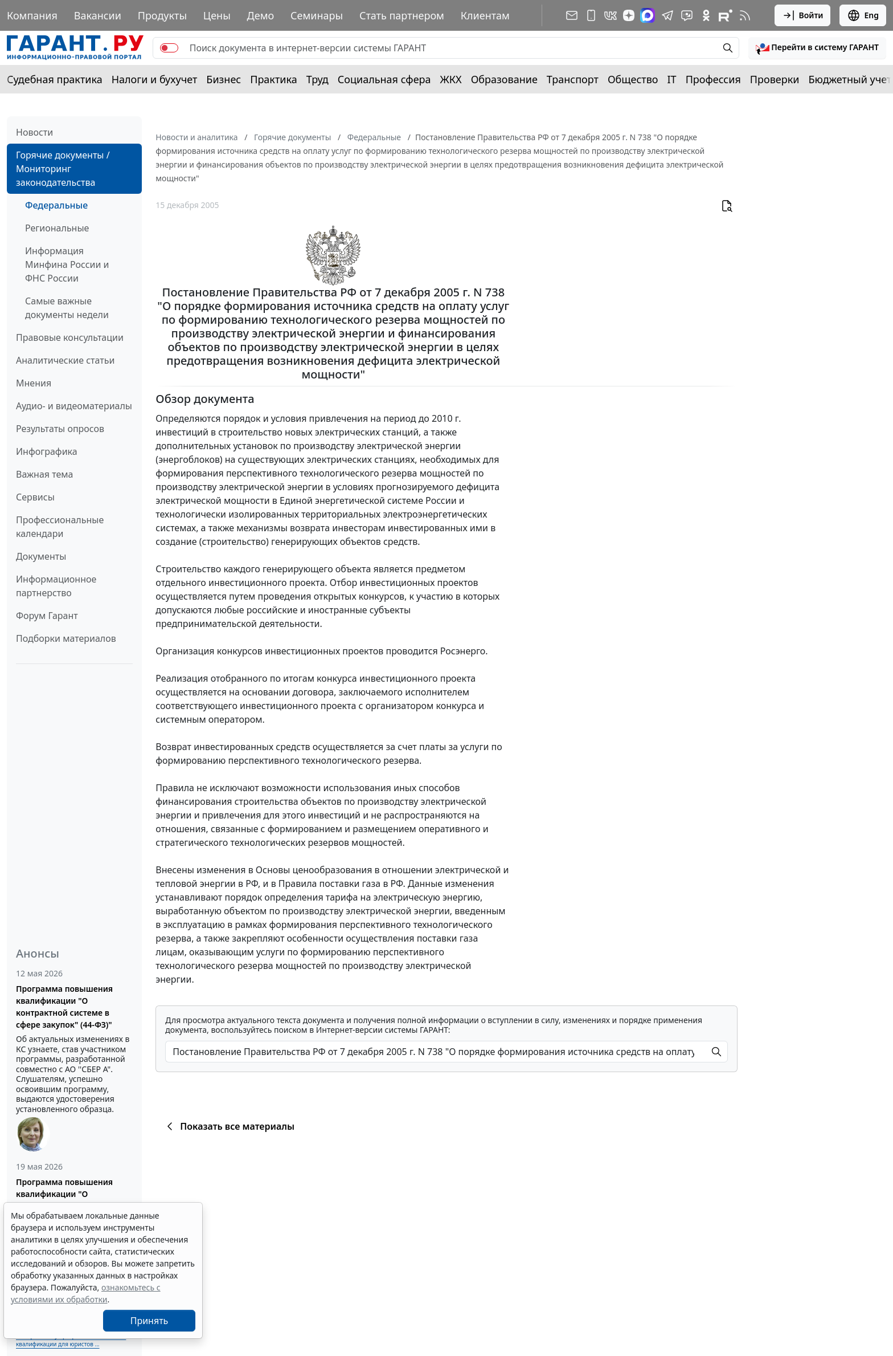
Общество (633, 79)
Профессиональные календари (60, 527)
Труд (317, 79)
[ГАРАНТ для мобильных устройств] (591, 15)
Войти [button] (803, 15)
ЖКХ (451, 79)
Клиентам (485, 15)
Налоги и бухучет (155, 79)
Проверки (775, 79)
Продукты (162, 15)
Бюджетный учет (849, 79)
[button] (817, 48)
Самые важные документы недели (67, 308)
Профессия (713, 79)
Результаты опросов (60, 428)
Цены (217, 15)
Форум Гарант (47, 615)
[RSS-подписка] (745, 15)
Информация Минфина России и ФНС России (67, 264)
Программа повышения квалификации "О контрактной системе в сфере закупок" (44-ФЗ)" (64, 1006)
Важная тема (44, 474)
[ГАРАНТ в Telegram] (667, 15)
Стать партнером (401, 15)
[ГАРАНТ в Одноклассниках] (706, 15)
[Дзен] (628, 15)
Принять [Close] (149, 1320)
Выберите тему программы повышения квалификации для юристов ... (71, 1339)
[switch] (169, 47)
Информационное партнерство (56, 586)
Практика (273, 79)
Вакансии (97, 15)
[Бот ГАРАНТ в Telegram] (687, 15)
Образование (504, 79)
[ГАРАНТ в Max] (647, 15)
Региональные (57, 228)
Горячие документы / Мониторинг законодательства (63, 169)
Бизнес (223, 79)
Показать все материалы (228, 1126)
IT (672, 79)
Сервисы (35, 497)
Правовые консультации (70, 337)
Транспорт (573, 79)
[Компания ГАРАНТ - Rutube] (725, 15)
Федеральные (56, 205)
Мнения (33, 383)
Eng (863, 15)
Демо (261, 15)
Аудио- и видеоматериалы (74, 406)
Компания (32, 15)
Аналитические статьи (65, 360)
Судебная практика (55, 79)
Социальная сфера (384, 79)
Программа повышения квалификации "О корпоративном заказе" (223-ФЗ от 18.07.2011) (74, 1199)
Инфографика (46, 451)
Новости (34, 132)
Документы (41, 556)
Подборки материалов (66, 638)
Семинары (316, 15)
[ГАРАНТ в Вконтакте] (610, 15)
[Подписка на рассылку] (572, 15)
